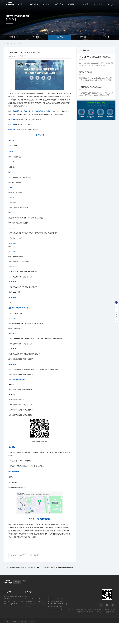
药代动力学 (23, 555)
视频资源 (83, 37)
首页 (7, 43)
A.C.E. (107, 37)
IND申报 (33, 620)
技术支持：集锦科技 (109, 610)
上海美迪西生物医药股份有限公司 (83, 608)
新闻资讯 (13, 43)
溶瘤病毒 (17, 620)
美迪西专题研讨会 (36, 555)
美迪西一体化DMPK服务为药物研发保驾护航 (66, 567)
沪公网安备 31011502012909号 (85, 610)
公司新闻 (12, 37)
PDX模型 (25, 620)
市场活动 (59, 37)
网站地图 (99, 610)
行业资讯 (36, 37)
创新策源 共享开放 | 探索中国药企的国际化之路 (19, 567)
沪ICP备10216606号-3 (109, 608)
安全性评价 (8, 620)
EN (112, 4)
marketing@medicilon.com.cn (16, 487)
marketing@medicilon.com (36, 597)
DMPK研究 (13, 555)
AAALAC (41, 620)
